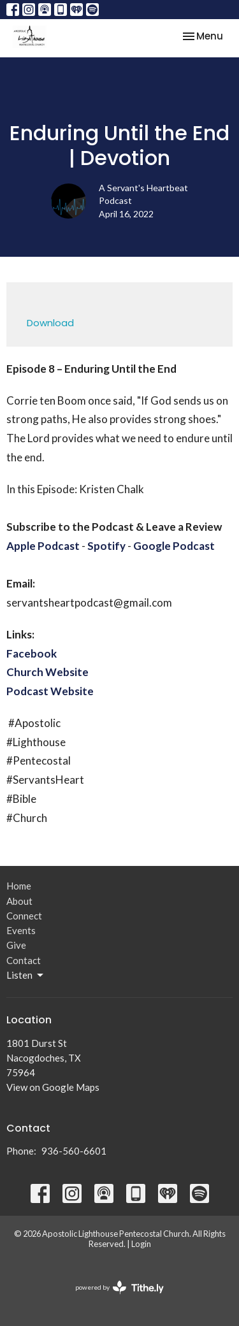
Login (141, 1244)
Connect (24, 915)
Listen (25, 975)
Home (18, 885)
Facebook (31, 653)
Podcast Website (50, 691)
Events (21, 930)
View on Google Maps (52, 1087)
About (19, 901)
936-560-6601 (73, 1151)
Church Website (47, 672)
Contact (23, 960)
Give (16, 945)
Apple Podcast (43, 545)
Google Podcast (174, 545)
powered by (119, 1287)
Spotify (106, 545)
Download (50, 322)
